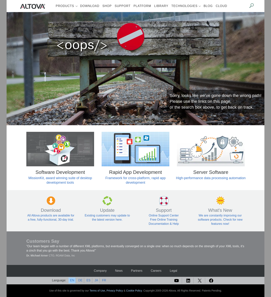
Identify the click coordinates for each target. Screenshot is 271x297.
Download (89, 6)
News (119, 270)
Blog (208, 6)
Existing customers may (101, 215)
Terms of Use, (98, 290)
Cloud (221, 6)
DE (80, 280)
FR (104, 280)
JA (96, 280)
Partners (136, 270)
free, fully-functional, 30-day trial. (52, 219)
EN (72, 280)
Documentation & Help (164, 223)
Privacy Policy (115, 290)
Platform (142, 6)
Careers (156, 270)
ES (89, 280)
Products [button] (65, 6)
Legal (173, 270)
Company (100, 270)
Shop (107, 6)
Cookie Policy (134, 290)
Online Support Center (164, 215)
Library (161, 6)
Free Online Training (163, 219)
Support (122, 6)
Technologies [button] (184, 6)
